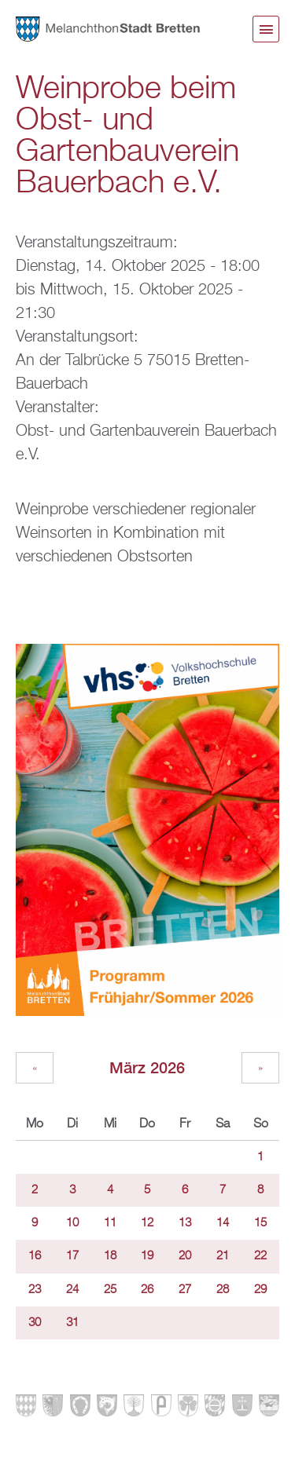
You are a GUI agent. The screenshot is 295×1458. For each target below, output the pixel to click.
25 (110, 1289)
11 (110, 1223)
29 (260, 1289)
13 (185, 1223)
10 (72, 1223)
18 (110, 1256)
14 (222, 1223)
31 (72, 1322)
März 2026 (147, 1067)
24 (72, 1289)
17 (72, 1256)
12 (147, 1223)
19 (147, 1256)
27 (185, 1289)
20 (185, 1256)
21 (222, 1256)
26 (147, 1289)
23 (34, 1289)
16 (34, 1256)
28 (222, 1289)
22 (260, 1256)
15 (260, 1223)
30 (34, 1322)
